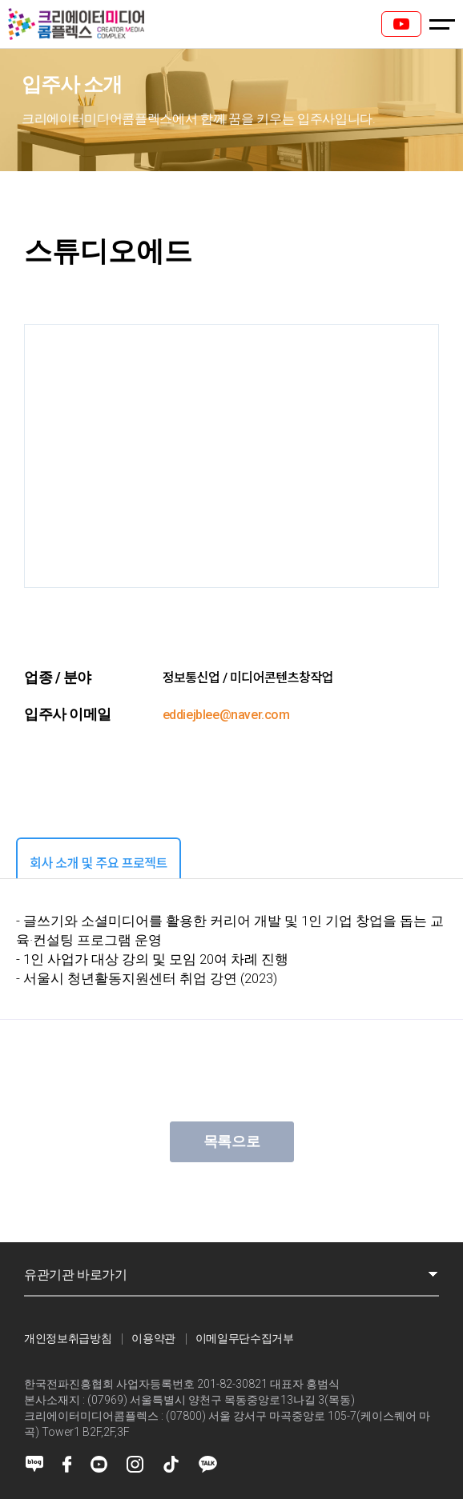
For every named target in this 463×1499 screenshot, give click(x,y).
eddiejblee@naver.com (226, 714)
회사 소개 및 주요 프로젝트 (98, 863)
